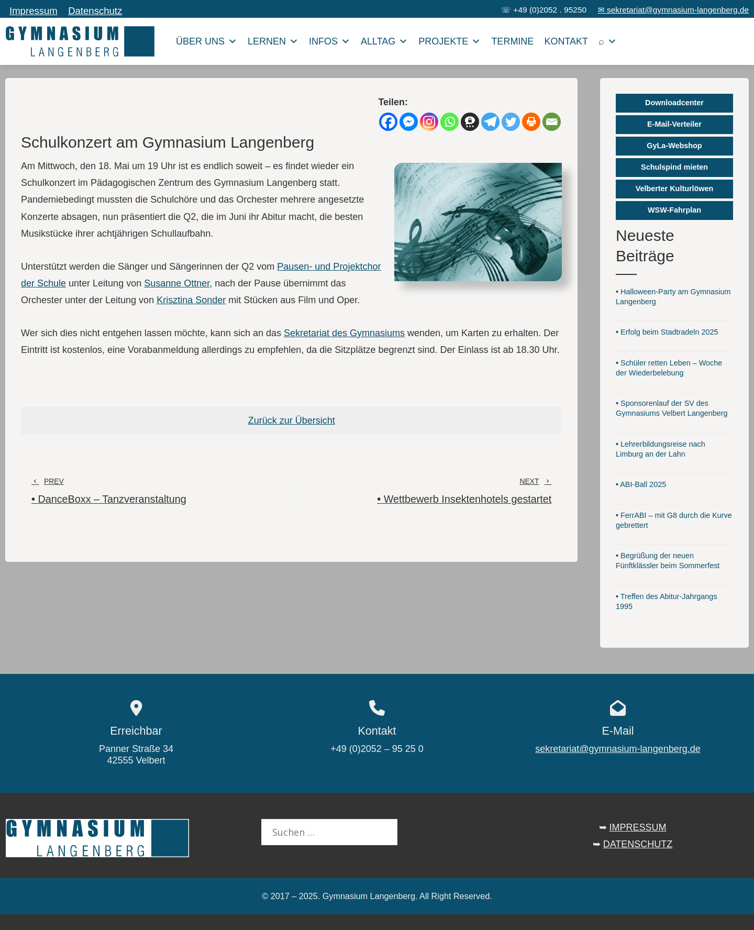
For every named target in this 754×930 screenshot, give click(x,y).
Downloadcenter (674, 102)
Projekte (449, 41)
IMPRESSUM (638, 827)
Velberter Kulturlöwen (675, 188)
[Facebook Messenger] (409, 122)
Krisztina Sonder (191, 300)
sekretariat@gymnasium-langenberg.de (617, 749)
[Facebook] (388, 122)
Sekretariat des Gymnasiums (344, 333)
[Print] (531, 122)
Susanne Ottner (176, 283)
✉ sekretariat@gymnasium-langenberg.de (673, 9)
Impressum (33, 10)
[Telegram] (490, 122)
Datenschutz (95, 10)
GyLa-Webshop (674, 145)
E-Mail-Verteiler (674, 124)
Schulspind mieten (674, 167)
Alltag (384, 41)
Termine (512, 41)
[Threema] (470, 122)
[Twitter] (511, 122)
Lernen (273, 41)
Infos (329, 41)
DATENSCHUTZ (638, 844)
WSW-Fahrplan (674, 210)
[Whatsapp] (449, 122)
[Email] (551, 122)
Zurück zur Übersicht (291, 420)
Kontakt (566, 41)
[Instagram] (429, 122)
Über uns (206, 41)
